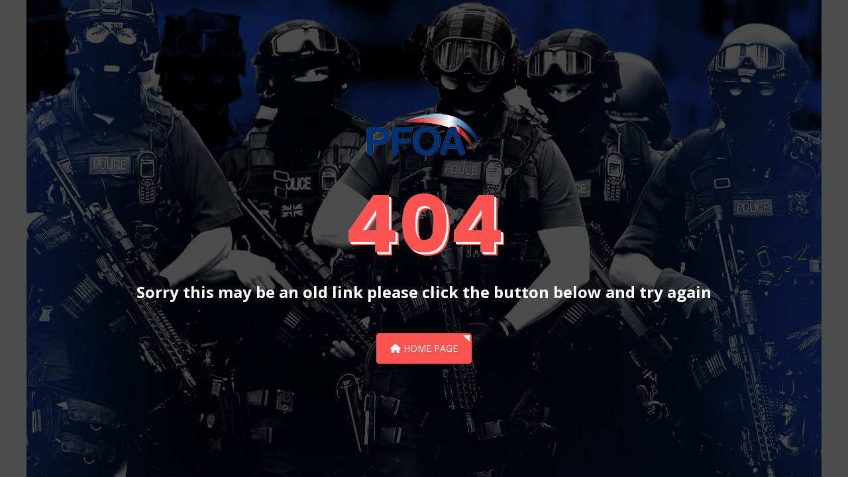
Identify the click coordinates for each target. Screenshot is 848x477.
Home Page (424, 348)
